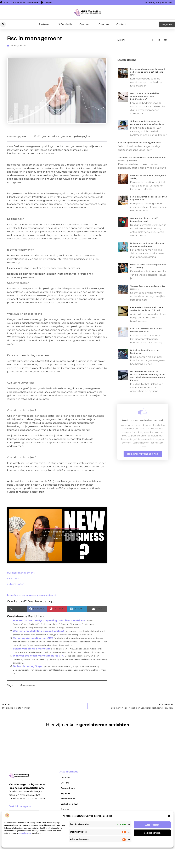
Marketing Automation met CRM (33, 638)
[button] (169, 815)
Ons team (85, 24)
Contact (121, 24)
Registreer (66, 793)
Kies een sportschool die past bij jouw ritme (139, 142)
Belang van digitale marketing (32, 648)
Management (19, 45)
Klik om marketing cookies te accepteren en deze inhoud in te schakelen (57, 535)
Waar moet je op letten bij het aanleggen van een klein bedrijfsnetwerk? (145, 96)
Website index (68, 798)
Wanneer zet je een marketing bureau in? (38, 655)
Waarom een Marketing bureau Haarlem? (38, 631)
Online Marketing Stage (27, 666)
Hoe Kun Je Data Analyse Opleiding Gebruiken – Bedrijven (49, 620)
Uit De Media (64, 24)
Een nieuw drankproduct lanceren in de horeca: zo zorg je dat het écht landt (148, 72)
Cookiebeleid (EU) (69, 804)
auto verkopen (15, 584)
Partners (44, 24)
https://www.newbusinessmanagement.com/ (31, 595)
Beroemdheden (68, 788)
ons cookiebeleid (24, 833)
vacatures (13, 578)
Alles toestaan (152, 824)
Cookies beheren (152, 833)
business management (21, 572)
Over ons (103, 24)
